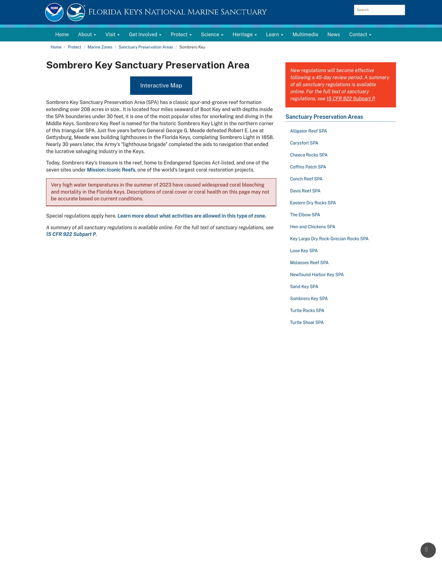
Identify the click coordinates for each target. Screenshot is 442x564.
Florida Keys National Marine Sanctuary (177, 12)
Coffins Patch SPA (308, 166)
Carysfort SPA (304, 143)
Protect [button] (181, 34)
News (333, 34)
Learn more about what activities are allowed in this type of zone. (192, 216)
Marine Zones (99, 47)
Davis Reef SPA (305, 190)
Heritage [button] (245, 34)
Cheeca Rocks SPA (309, 155)
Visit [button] (112, 34)
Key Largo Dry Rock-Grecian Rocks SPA (329, 238)
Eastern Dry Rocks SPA (313, 202)
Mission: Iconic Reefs (111, 170)
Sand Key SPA (304, 286)
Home (62, 34)
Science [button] (212, 34)
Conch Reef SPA (306, 178)
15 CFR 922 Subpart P (71, 234)
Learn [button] (274, 34)
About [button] (87, 34)
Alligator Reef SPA (308, 131)
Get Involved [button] (145, 34)
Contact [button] (360, 34)
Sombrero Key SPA (309, 298)
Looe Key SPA (304, 250)
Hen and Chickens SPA (312, 226)
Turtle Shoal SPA (307, 322)
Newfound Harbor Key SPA (317, 274)
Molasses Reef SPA (309, 262)
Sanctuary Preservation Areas (146, 47)
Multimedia (305, 34)
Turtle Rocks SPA (307, 310)
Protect (74, 47)
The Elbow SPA (305, 214)
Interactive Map (161, 85)
